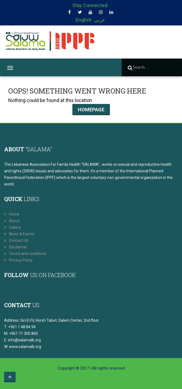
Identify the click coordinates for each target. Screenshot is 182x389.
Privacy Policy (21, 260)
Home (14, 214)
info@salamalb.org (24, 340)
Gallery (15, 227)
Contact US (19, 240)
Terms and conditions (27, 253)
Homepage (91, 109)
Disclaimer (18, 247)
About (14, 221)
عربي (99, 20)
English (84, 20)
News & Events (22, 234)
